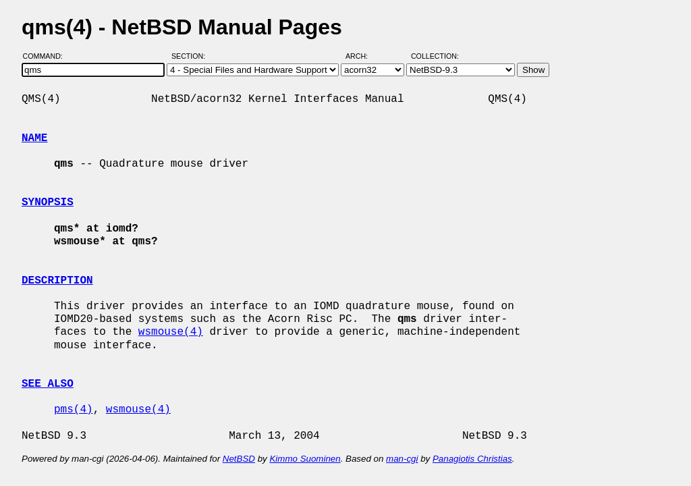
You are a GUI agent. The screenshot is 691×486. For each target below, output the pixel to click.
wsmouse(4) (170, 332)
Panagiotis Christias (472, 459)
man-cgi (402, 459)
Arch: (363, 56)
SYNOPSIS (48, 202)
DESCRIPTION (57, 280)
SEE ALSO (48, 384)
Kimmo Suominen (304, 459)
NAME (34, 138)
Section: (191, 56)
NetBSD (239, 459)
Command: (47, 56)
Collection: (435, 56)
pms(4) (73, 409)
